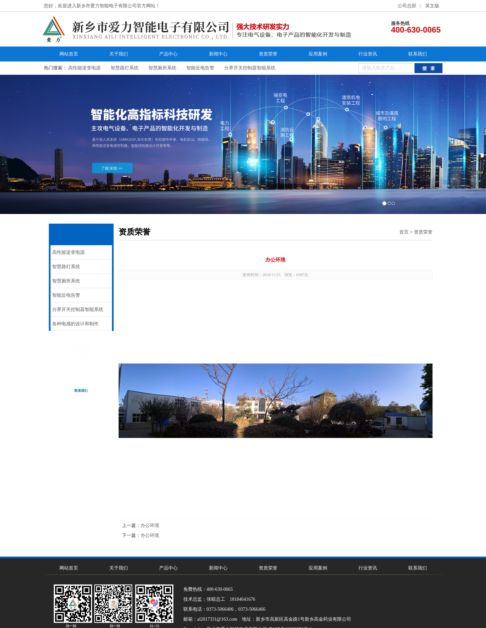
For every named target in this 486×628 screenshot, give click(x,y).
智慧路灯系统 (125, 67)
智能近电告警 (200, 67)
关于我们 (118, 54)
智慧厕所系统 (162, 67)
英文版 (432, 5)
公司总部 (407, 5)
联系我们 (417, 54)
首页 (404, 232)
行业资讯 (367, 54)
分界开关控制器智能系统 (249, 67)
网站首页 (68, 54)
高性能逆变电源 (84, 67)
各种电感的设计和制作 (75, 323)
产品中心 (168, 54)
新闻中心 (218, 54)
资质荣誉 (268, 54)
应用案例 (318, 54)
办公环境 (150, 525)
